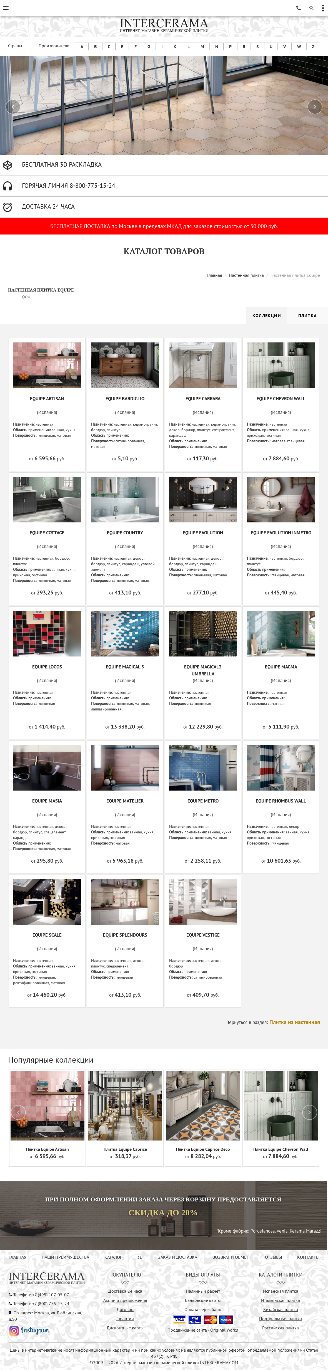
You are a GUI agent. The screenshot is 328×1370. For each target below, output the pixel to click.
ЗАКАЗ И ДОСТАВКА (177, 1257)
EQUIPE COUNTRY (125, 533)
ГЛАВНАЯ (17, 1257)
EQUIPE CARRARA (203, 399)
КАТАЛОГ (113, 1257)
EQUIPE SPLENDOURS (125, 935)
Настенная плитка (246, 275)
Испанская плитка (280, 1291)
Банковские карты (203, 1300)
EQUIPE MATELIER (125, 801)
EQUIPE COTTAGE (47, 533)
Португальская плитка (280, 1318)
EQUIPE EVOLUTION (203, 533)
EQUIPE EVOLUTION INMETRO (281, 533)
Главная (214, 275)
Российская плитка (280, 1327)
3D (139, 1257)
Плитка (307, 315)
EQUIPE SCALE (47, 935)
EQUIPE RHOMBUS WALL (281, 801)
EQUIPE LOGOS (47, 667)
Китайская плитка (280, 1309)
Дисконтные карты (125, 1327)
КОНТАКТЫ (308, 1257)
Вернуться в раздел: (273, 1022)
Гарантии (125, 1318)
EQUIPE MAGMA (281, 667)
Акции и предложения (125, 1300)
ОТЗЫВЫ (273, 1257)
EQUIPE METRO (203, 801)
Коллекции (266, 315)
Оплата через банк (202, 1309)
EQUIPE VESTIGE (203, 935)
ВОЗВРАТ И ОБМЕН (231, 1257)
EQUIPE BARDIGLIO (125, 399)
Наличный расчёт (203, 1291)
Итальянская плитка (280, 1300)
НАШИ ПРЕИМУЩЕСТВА (65, 1257)
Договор (125, 1309)
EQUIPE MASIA (47, 801)
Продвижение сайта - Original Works (202, 1330)
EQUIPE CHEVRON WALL (281, 399)
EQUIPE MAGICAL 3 (125, 667)
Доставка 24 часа (125, 1291)
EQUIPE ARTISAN (47, 399)
